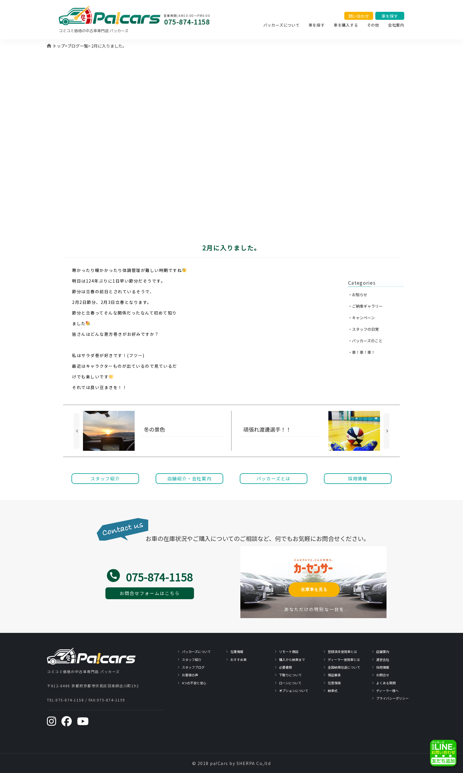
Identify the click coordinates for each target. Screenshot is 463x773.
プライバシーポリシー (392, 698)
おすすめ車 (238, 659)
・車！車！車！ (361, 352)
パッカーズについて (281, 25)
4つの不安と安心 (194, 682)
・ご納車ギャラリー (365, 306)
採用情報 (382, 667)
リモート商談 (289, 651)
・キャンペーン (361, 317)
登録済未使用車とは (342, 651)
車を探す (317, 25)
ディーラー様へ (387, 690)
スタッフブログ (193, 667)
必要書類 (285, 667)
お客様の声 (190, 674)
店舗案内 (382, 651)
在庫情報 (236, 651)
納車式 (333, 690)
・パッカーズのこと (365, 340)
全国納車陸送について (344, 667)
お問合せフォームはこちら (150, 593)
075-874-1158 (187, 21)
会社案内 (396, 25)
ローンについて (290, 682)
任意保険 (334, 682)
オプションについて (293, 690)
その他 (373, 25)
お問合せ (382, 674)
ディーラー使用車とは (344, 659)
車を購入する (346, 25)
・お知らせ (357, 294)
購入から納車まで (292, 659)
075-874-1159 (111, 699)
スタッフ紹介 (191, 659)
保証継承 (334, 674)
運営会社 (382, 659)
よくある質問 (386, 682)
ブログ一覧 (77, 46)
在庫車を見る (314, 589)
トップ (59, 46)
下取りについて (290, 674)
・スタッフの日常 (363, 329)
